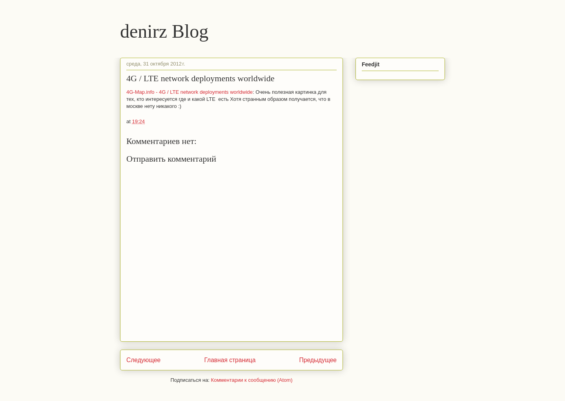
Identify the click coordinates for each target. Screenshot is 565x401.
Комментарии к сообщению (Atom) (252, 380)
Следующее (143, 360)
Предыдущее (318, 360)
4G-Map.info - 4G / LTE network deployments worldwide (189, 92)
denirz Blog (164, 31)
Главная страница (229, 360)
